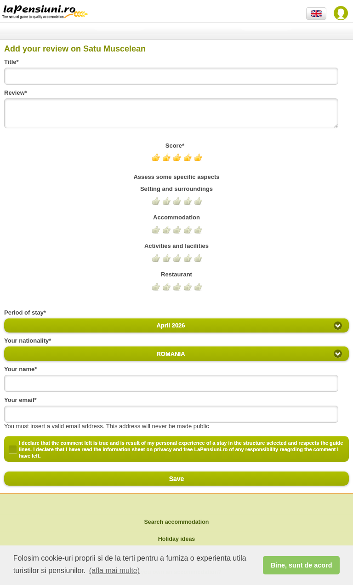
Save (176, 478)
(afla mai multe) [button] (114, 570)
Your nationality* (27, 340)
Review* (17, 92)
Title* (13, 61)
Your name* (22, 369)
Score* (176, 145)
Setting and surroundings (176, 188)
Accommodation (176, 217)
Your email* (22, 399)
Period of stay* (26, 312)
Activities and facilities (176, 245)
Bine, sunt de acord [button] (301, 565)
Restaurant (176, 274)
